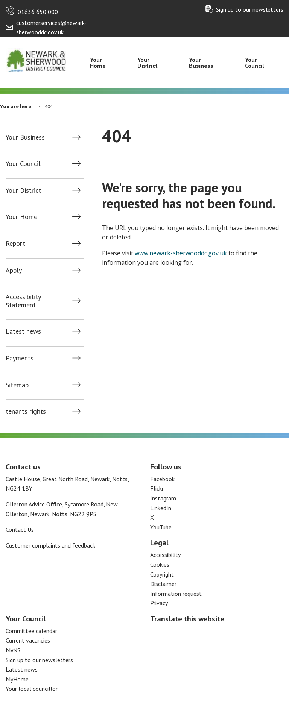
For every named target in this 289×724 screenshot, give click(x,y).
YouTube (161, 527)
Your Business (201, 62)
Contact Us (20, 529)
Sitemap (17, 385)
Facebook (162, 479)
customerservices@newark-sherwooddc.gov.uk (51, 27)
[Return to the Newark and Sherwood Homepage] (36, 59)
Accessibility (165, 554)
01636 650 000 (38, 11)
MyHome (17, 679)
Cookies (159, 564)
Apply (14, 270)
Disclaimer (163, 583)
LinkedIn (160, 508)
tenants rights (26, 411)
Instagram (163, 498)
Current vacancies (28, 640)
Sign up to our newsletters (249, 9)
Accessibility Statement (23, 301)
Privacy (159, 603)
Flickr (157, 488)
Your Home (98, 62)
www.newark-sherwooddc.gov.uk (181, 253)
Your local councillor (32, 688)
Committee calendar (31, 631)
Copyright (162, 574)
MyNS (13, 650)
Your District (147, 62)
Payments (19, 358)
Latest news (23, 331)
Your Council (254, 62)
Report (15, 243)
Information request (176, 593)
